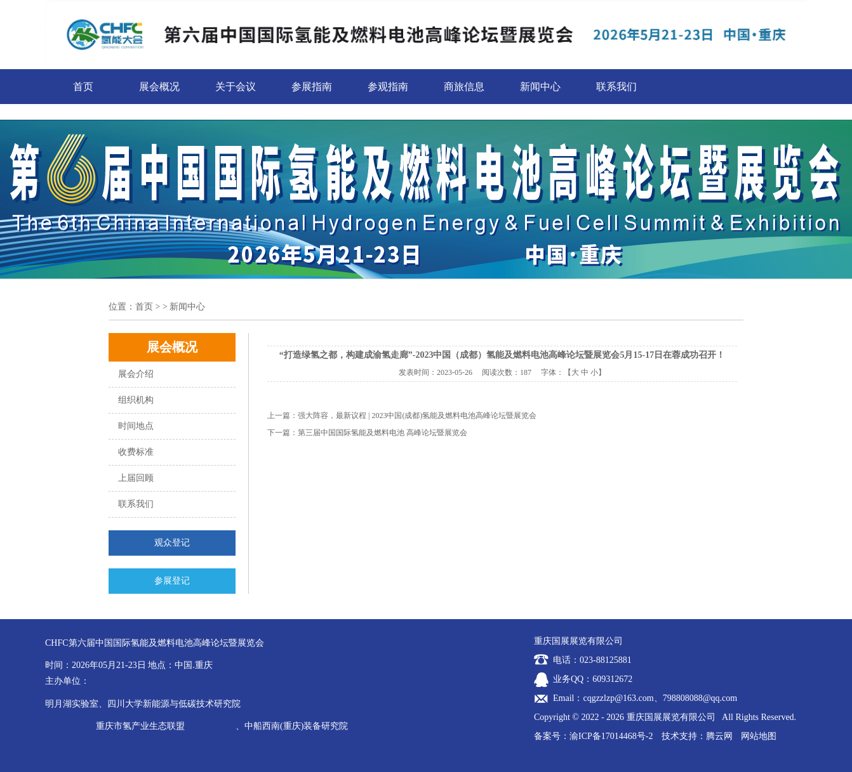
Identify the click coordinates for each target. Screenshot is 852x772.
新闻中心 (540, 86)
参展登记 (172, 581)
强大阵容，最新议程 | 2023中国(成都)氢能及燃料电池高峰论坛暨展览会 (417, 415)
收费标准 (136, 452)
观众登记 (172, 542)
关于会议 (235, 86)
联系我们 (616, 86)
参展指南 (311, 86)
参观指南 (388, 86)
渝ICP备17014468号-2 (611, 736)
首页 (83, 86)
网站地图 (758, 736)
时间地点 (136, 426)
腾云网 (719, 736)
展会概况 (159, 86)
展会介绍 (136, 374)
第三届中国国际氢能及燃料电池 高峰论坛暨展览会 (382, 432)
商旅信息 (464, 86)
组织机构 (136, 400)
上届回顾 (136, 478)
